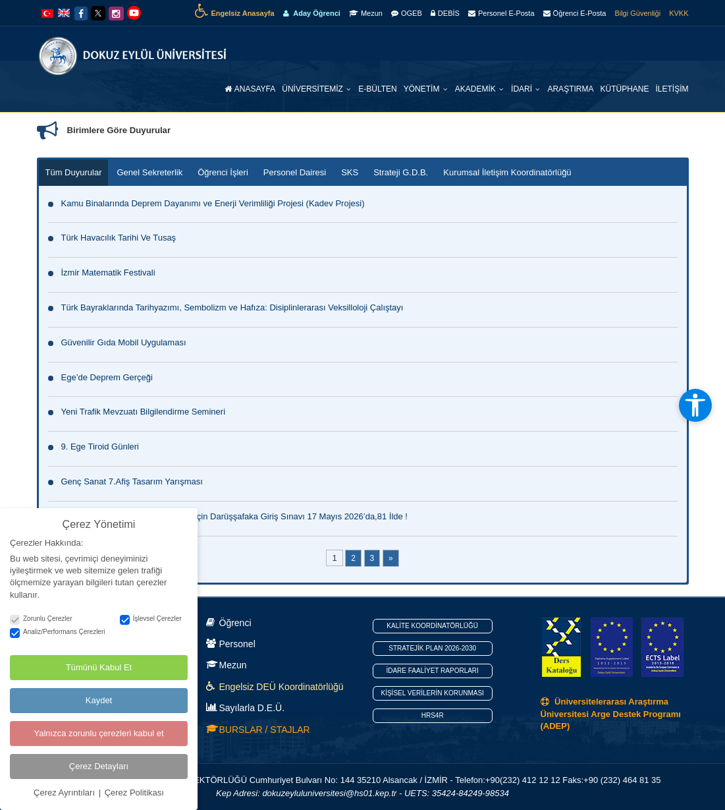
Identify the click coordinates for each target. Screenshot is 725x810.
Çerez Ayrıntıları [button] (65, 792)
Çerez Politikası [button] (134, 792)
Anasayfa (250, 89)
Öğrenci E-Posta (574, 13)
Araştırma (570, 89)
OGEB (406, 13)
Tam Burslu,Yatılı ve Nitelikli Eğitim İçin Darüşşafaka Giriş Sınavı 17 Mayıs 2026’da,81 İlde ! (234, 516)
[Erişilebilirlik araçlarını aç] (695, 405)
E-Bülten (377, 89)
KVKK (678, 13)
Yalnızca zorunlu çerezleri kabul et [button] (98, 733)
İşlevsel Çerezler (151, 618)
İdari (522, 89)
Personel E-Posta (501, 13)
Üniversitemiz (313, 89)
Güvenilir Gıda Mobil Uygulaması (123, 342)
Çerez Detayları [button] (98, 765)
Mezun (366, 13)
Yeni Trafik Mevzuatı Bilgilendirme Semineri (143, 412)
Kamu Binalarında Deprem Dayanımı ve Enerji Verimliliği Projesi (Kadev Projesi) (213, 203)
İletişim (671, 89)
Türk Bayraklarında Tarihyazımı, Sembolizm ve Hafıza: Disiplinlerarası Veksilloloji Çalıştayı (232, 307)
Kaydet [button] (99, 700)
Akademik (476, 89)
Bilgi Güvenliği (637, 13)
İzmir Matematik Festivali (108, 272)
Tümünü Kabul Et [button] (99, 667)
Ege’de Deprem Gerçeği (107, 377)
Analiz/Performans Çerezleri (57, 631)
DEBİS (445, 13)
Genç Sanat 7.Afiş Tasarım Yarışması (132, 481)
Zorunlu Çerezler (41, 618)
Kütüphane (624, 89)
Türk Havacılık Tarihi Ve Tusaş (118, 238)
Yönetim (423, 89)
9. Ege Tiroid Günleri (100, 446)
